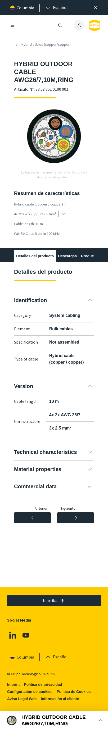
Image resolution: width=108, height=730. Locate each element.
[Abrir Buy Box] (54, 720)
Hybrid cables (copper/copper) (42, 44)
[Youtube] (25, 635)
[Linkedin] (12, 635)
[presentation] (56, 7)
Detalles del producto (35, 256)
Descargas (67, 256)
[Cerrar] (95, 7)
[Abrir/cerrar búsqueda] (60, 25)
